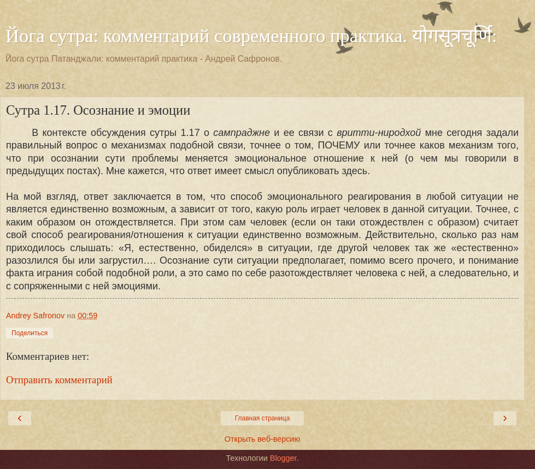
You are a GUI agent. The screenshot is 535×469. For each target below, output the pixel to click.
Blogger (283, 458)
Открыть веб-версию (262, 439)
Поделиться (29, 333)
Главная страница (262, 418)
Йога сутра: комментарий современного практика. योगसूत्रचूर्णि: (251, 35)
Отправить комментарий (59, 379)
